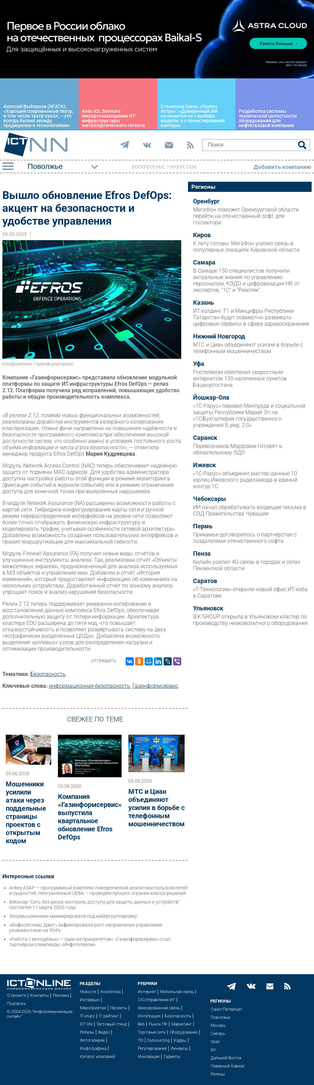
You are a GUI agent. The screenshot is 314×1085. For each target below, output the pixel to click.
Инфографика (93, 1048)
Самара (204, 262)
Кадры (180, 1040)
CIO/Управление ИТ (156, 1000)
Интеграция (149, 1016)
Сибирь (218, 1033)
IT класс (87, 1016)
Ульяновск (208, 608)
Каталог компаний (97, 1056)
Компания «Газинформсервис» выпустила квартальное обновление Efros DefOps (90, 816)
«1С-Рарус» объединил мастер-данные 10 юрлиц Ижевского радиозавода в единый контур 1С (245, 479)
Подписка (16, 1003)
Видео (104, 1032)
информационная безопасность (89, 686)
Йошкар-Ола (211, 397)
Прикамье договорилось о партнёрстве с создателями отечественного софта (245, 537)
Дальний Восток (226, 1058)
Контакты (39, 995)
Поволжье (220, 1017)
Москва (218, 1025)
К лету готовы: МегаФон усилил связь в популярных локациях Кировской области (246, 246)
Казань (203, 302)
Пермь (202, 526)
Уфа (198, 363)
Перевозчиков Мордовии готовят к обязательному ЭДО (237, 449)
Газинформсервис (155, 686)
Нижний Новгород (219, 336)
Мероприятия (93, 1008)
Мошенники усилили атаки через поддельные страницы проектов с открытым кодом (26, 812)
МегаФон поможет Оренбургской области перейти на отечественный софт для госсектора (246, 216)
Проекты (118, 1008)
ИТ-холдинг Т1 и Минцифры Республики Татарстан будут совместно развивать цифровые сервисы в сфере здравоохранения (251, 317)
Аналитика (110, 991)
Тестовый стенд (112, 1024)
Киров (202, 235)
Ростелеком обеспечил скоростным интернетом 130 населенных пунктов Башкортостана (240, 378)
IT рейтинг (109, 1016)
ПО (140, 1040)
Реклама (61, 995)
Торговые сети (152, 1032)
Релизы (87, 1032)
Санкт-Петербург (227, 1009)
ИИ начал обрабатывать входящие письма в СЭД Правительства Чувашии (249, 510)
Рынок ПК (158, 1024)
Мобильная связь (177, 991)
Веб (141, 1024)
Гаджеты (172, 1056)
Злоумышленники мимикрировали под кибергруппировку (73, 916)
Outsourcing (158, 1040)
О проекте (16, 995)
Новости (88, 991)
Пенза (202, 553)
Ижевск (204, 465)
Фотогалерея (92, 1040)
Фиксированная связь (159, 1008)
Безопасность (48, 674)
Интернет (147, 991)
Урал (215, 1041)
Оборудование (183, 1032)
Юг (213, 1050)
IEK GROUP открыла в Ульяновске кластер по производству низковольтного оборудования (250, 619)
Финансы (179, 1048)
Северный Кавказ (227, 1066)
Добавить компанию (282, 166)
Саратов (205, 581)
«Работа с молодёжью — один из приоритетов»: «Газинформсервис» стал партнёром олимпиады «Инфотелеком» (89, 941)
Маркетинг (181, 1024)
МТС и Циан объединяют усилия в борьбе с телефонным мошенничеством (156, 807)
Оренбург (206, 201)
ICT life (86, 1024)
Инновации (149, 1056)
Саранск (205, 437)
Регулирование (152, 1048)
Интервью (90, 1000)
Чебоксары (209, 499)
